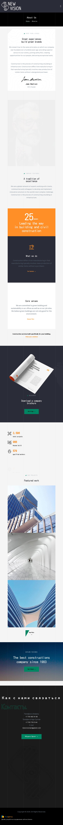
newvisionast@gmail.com (31, 728)
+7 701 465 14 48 (32, 716)
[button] (31, 420)
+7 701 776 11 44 (31, 722)
